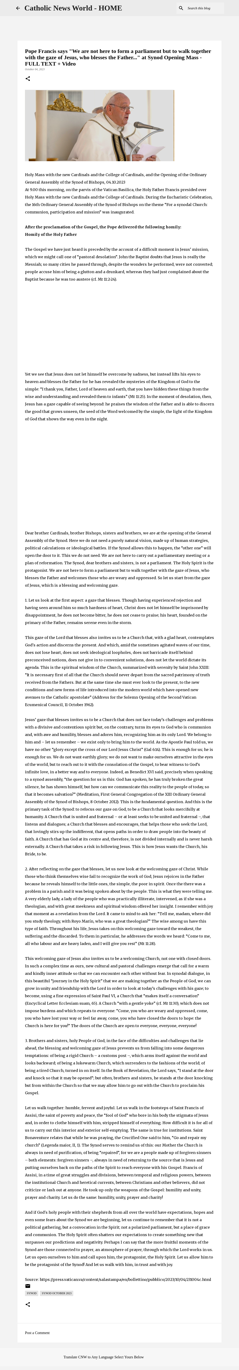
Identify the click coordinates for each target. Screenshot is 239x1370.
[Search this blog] (199, 8)
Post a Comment (37, 1333)
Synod (31, 1293)
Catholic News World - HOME (73, 8)
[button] (28, 79)
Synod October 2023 (56, 1293)
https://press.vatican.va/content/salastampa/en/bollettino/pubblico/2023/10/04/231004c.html (125, 1279)
